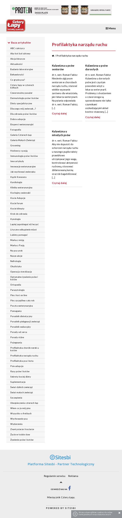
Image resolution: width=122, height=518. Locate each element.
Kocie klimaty (17, 208)
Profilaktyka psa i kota (22, 361)
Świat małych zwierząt (21, 392)
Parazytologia (17, 290)
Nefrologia (15, 261)
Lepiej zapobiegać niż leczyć (24, 224)
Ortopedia (15, 284)
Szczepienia (16, 397)
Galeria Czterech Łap (21, 135)
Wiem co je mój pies (20, 408)
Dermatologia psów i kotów (24, 98)
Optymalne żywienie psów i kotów (24, 278)
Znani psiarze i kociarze (22, 429)
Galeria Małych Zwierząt (22, 140)
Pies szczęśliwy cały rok (22, 300)
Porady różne (17, 337)
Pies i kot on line (18, 295)
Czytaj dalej (59, 113)
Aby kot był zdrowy (20, 53)
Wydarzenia (16, 424)
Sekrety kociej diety (20, 376)
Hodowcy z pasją (19, 150)
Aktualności (16, 64)
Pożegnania (16, 342)
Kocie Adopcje (17, 198)
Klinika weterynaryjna (21, 187)
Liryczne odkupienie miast (23, 229)
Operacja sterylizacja (21, 271)
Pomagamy (16, 311)
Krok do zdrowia (18, 214)
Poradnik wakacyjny (20, 327)
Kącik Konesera (18, 177)
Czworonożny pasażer (21, 93)
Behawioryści (17, 74)
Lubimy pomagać (18, 235)
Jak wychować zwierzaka (22, 171)
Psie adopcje (16, 366)
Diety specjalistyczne (21, 103)
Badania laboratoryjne (21, 69)
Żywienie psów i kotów (22, 439)
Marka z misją (17, 240)
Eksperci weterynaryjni (21, 124)
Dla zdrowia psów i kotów (23, 114)
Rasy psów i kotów (20, 371)
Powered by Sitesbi (61, 508)
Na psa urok (16, 250)
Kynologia (15, 219)
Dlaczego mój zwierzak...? (23, 108)
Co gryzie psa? (17, 80)
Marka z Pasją (17, 245)
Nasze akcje (16, 256)
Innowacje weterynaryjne (23, 166)
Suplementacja (18, 382)
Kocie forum (16, 203)
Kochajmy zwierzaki (20, 193)
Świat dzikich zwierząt (21, 387)
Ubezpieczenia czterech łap (24, 403)
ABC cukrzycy (17, 48)
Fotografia (15, 129)
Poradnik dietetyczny (21, 316)
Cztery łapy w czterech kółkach (22, 86)
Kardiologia (16, 182)
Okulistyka (15, 266)
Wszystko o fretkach (21, 413)
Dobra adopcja (18, 119)
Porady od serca (18, 332)
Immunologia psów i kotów (24, 156)
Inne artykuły (17, 161)
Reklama (73, 475)
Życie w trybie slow (20, 434)
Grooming (15, 145)
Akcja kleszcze (17, 59)
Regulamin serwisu (54, 475)
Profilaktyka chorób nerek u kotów (24, 349)
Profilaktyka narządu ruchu (24, 355)
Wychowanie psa (18, 418)
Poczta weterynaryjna (21, 305)
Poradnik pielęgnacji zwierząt (25, 321)
